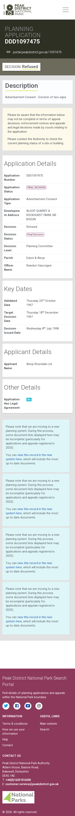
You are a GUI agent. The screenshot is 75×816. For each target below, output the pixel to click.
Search (44, 729)
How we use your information (13, 731)
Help (5, 739)
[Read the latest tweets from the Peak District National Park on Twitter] (5, 706)
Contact (7, 745)
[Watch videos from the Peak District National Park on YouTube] (27, 706)
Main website (48, 723)
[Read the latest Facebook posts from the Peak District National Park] (16, 706)
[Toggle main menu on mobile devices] (66, 9)
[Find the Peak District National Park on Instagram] (38, 706)
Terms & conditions (15, 723)
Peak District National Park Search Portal (34, 681)
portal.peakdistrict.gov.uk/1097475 (37, 52)
